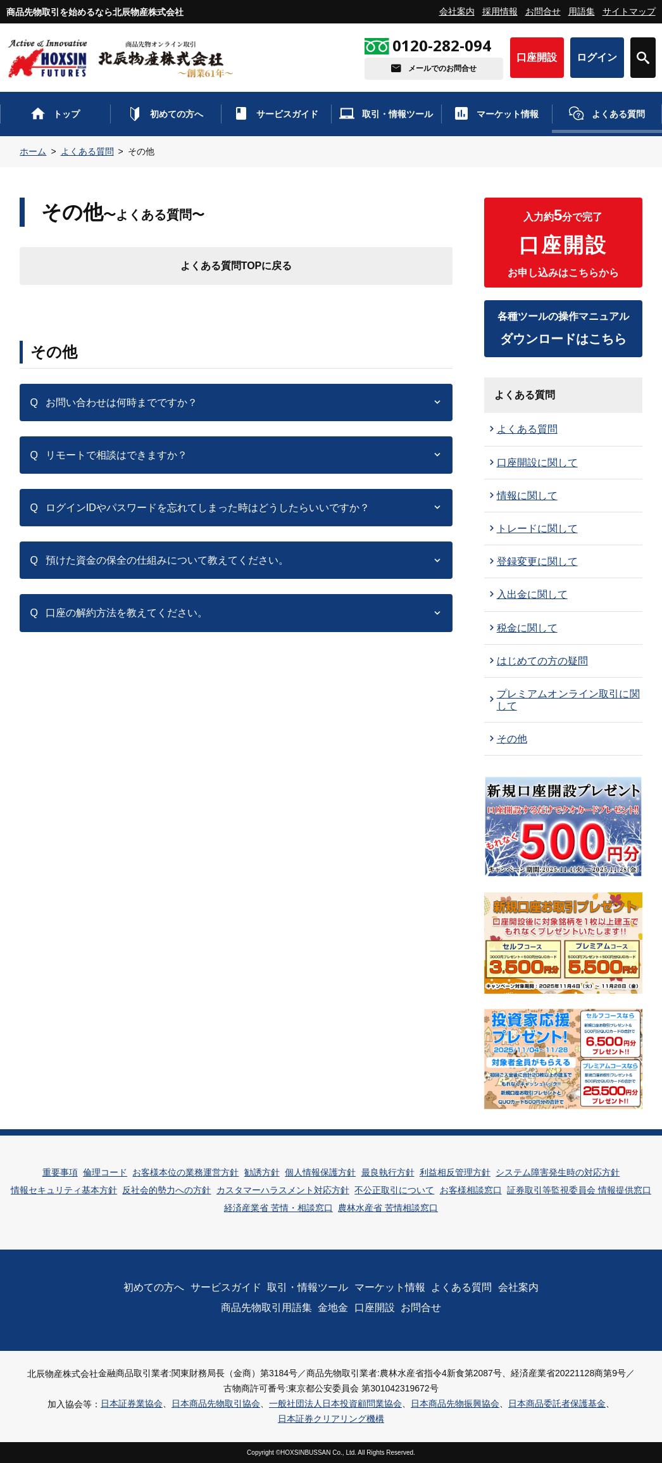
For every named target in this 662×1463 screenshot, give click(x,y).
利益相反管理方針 (455, 1172)
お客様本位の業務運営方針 (185, 1172)
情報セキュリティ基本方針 (64, 1190)
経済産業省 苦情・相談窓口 (278, 1208)
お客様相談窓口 (471, 1190)
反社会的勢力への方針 (166, 1190)
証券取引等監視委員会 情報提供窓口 (579, 1190)
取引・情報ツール (397, 114)
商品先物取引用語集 (266, 1307)
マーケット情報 (508, 114)
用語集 (581, 11)
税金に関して (527, 628)
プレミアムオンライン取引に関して (568, 699)
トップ (66, 114)
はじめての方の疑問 (542, 661)
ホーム (33, 151)
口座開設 (536, 57)
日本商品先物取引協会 (216, 1403)
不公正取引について (394, 1190)
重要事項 (60, 1172)
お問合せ (543, 11)
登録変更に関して (537, 561)
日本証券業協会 (132, 1403)
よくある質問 (618, 114)
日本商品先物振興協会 (455, 1403)
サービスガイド (287, 114)
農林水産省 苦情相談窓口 (388, 1208)
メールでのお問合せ (442, 68)
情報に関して (527, 495)
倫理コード (105, 1172)
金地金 (333, 1307)
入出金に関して (532, 594)
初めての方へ (176, 114)
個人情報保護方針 (320, 1172)
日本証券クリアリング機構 (331, 1419)
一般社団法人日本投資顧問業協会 (335, 1403)
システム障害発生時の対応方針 (558, 1172)
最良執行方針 (388, 1172)
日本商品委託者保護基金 (557, 1403)
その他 (512, 738)
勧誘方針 (262, 1172)
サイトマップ (629, 11)
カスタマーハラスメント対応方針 (282, 1190)
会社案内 (457, 11)
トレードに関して (537, 528)
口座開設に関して (537, 462)
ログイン (597, 57)
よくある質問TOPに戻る (236, 265)
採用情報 (500, 11)
